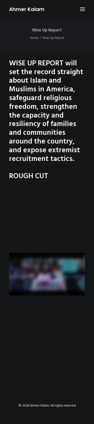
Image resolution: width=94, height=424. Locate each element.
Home (34, 38)
